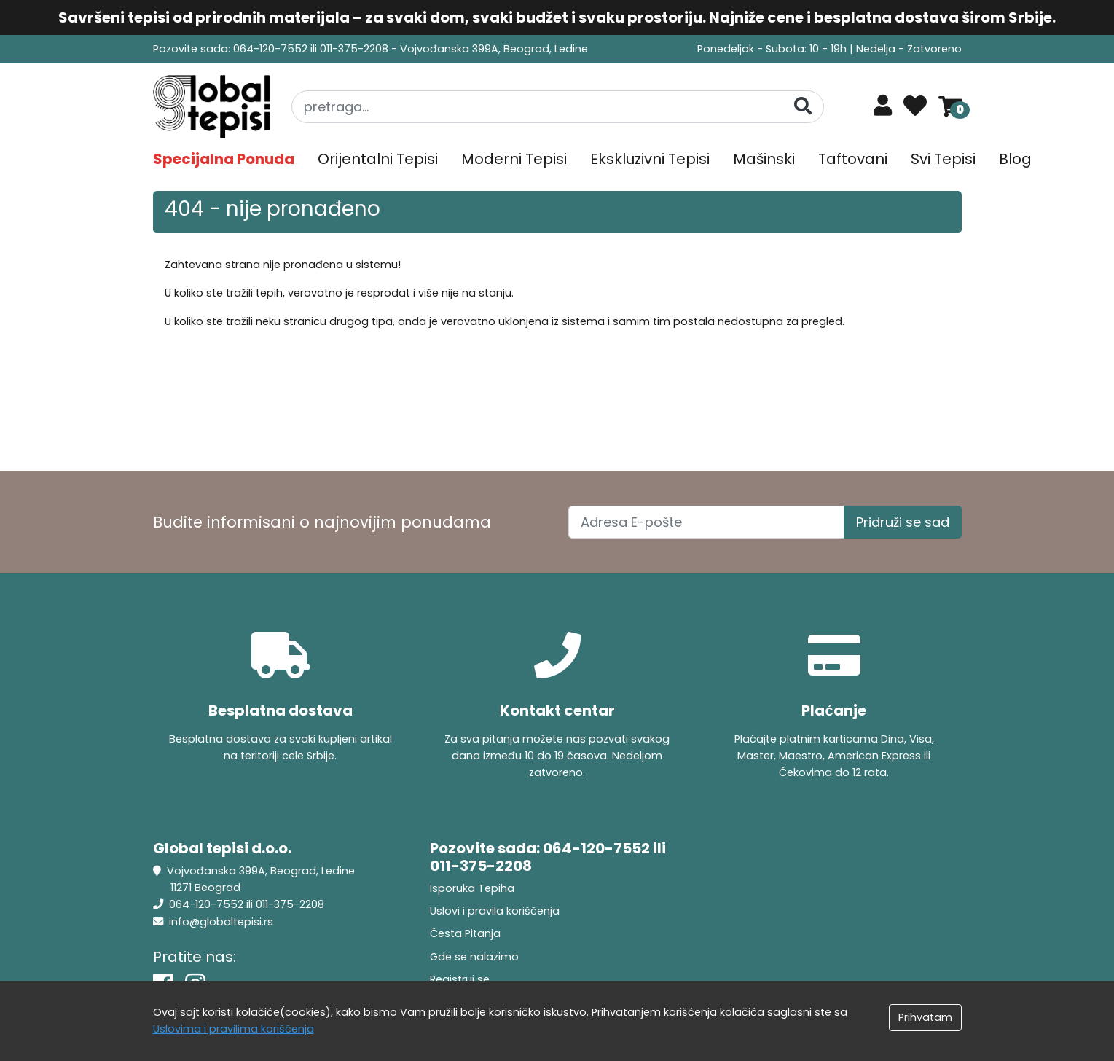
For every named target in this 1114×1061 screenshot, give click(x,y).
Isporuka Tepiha (472, 888)
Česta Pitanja (465, 933)
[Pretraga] (802, 106)
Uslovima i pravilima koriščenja (233, 1029)
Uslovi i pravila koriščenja (495, 911)
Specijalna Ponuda (223, 159)
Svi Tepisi (943, 159)
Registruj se (460, 979)
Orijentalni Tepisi (378, 159)
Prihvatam (925, 1017)
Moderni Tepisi (514, 159)
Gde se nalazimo (474, 957)
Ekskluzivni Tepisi (650, 159)
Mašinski (764, 159)
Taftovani (852, 159)
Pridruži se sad (902, 522)
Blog (1015, 159)
